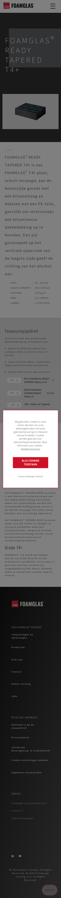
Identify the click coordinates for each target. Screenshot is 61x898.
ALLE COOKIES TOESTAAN (30, 462)
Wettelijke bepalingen (30, 449)
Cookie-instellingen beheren (30, 476)
